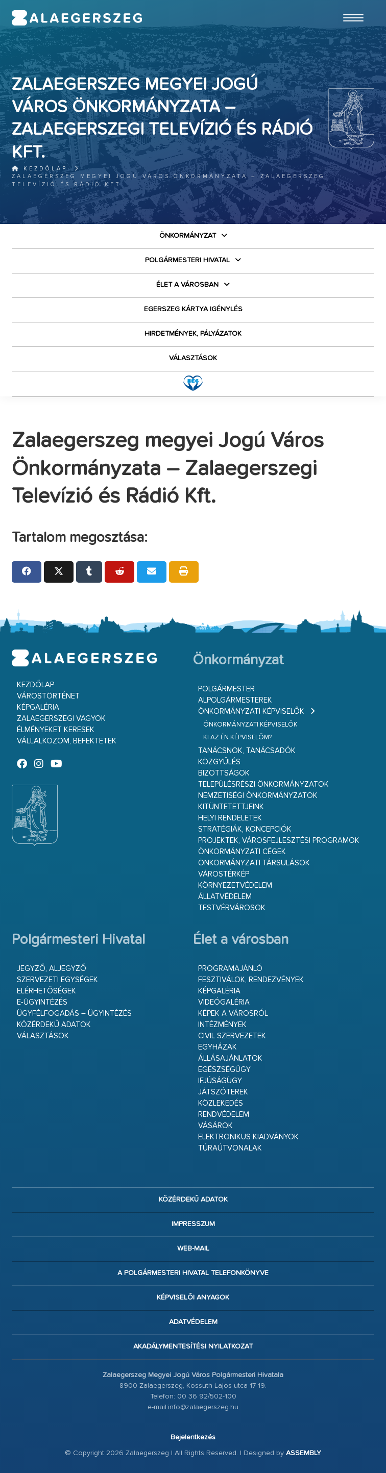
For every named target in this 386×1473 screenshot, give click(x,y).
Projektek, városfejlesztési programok (278, 840)
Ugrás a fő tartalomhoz (348, 4)
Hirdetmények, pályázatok (193, 333)
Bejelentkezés (193, 1437)
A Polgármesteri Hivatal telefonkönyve (193, 1273)
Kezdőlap (39, 168)
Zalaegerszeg (77, 18)
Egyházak (217, 1047)
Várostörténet (48, 696)
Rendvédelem (223, 1114)
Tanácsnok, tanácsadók (247, 751)
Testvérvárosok (232, 908)
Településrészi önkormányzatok (263, 784)
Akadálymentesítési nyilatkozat (193, 1346)
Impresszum (193, 1224)
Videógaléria (224, 1002)
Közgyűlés (219, 762)
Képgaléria (38, 707)
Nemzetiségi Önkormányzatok (258, 796)
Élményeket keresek (55, 730)
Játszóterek (223, 1092)
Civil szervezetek (232, 1036)
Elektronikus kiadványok (248, 1137)
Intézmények (222, 1025)
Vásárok (215, 1126)
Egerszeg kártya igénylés (193, 309)
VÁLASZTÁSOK (193, 358)
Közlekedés (220, 1103)
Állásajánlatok (230, 1058)
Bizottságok (224, 773)
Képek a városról (233, 1013)
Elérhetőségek (46, 991)
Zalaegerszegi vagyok (61, 718)
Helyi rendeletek (230, 818)
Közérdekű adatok (54, 1025)
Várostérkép (223, 874)
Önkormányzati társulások (254, 863)
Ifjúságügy (220, 1081)
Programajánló (230, 968)
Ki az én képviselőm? (237, 737)
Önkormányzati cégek (242, 852)
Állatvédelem (225, 897)
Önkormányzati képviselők (251, 711)
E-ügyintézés (42, 1002)
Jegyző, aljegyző (51, 968)
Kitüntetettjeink (231, 807)
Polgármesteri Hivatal (187, 260)
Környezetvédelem (235, 885)
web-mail (193, 1248)
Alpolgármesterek (235, 700)
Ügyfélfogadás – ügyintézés (74, 1013)
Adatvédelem (193, 1322)
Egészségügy (224, 1069)
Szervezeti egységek (57, 980)
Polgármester (226, 689)
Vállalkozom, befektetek (66, 741)
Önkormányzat (187, 235)
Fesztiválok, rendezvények (251, 980)
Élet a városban (187, 284)
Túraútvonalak (230, 1148)
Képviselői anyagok (193, 1297)
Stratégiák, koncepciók (245, 829)
